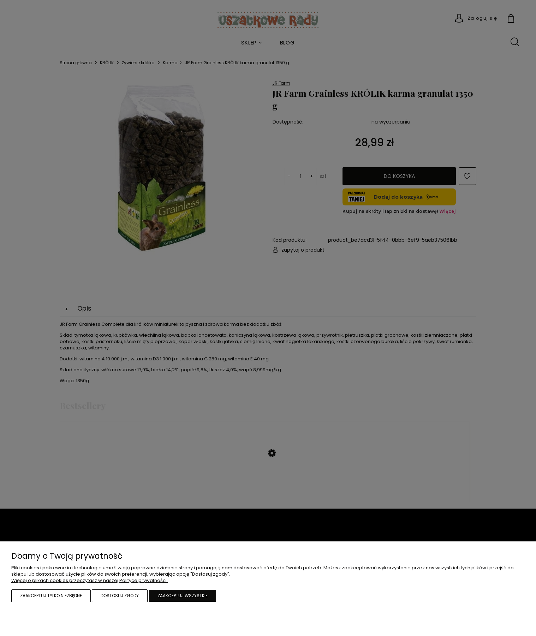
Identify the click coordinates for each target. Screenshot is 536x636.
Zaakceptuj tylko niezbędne (51, 596)
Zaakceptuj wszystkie (182, 596)
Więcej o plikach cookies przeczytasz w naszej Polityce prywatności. (89, 580)
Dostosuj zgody (120, 596)
